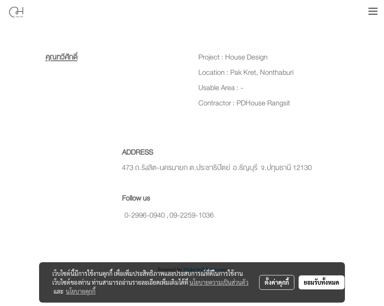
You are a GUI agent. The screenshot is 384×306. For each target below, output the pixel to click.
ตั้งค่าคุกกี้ (277, 282)
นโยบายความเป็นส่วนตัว (218, 282)
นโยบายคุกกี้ (81, 291)
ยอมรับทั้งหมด (321, 282)
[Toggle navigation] (373, 12)
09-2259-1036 (191, 215)
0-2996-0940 (144, 215)
